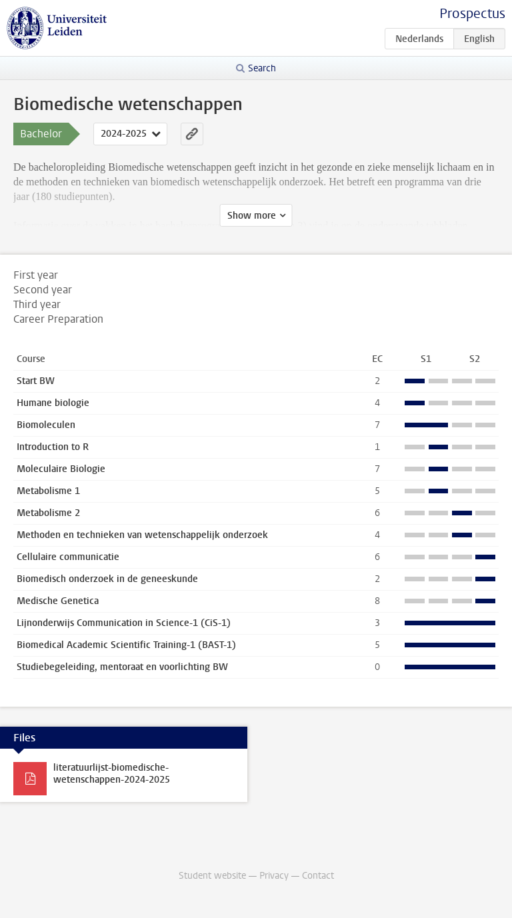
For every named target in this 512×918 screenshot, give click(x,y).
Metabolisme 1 (48, 491)
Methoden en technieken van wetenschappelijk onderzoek (142, 535)
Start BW (36, 381)
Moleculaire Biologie (61, 469)
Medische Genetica (58, 601)
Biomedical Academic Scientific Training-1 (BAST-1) (126, 645)
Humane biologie (53, 403)
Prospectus (472, 14)
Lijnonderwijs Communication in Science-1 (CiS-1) (124, 623)
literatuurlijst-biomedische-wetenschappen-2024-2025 (111, 773)
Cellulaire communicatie (68, 557)
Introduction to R (53, 447)
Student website (212, 875)
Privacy (274, 875)
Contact (318, 875)
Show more (251, 215)
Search (262, 68)
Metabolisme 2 (48, 513)
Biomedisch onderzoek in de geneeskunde (107, 579)
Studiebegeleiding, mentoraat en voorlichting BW (122, 667)
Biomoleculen (46, 425)
